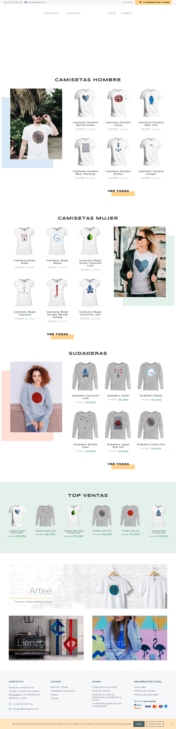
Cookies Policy (154, 724)
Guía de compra (101, 690)
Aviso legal (140, 687)
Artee (112, 13)
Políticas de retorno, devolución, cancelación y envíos (106, 697)
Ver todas (118, 191)
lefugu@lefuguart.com (26, 708)
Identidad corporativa (63, 690)
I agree (139, 724)
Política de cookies (144, 690)
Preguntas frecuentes (104, 687)
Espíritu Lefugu (59, 687)
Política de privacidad (146, 694)
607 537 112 (26, 704)
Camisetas (51, 13)
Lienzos (126, 13)
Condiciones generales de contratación (106, 704)
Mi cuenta (128, 2)
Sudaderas (73, 13)
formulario (15, 694)
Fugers (54, 694)
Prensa (54, 698)
